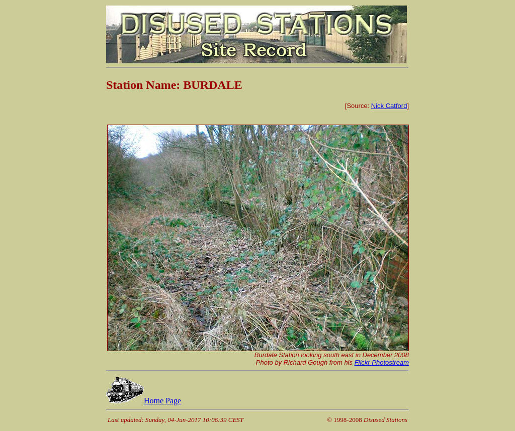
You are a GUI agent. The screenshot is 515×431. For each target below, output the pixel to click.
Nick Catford (389, 106)
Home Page (143, 400)
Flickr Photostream (382, 362)
